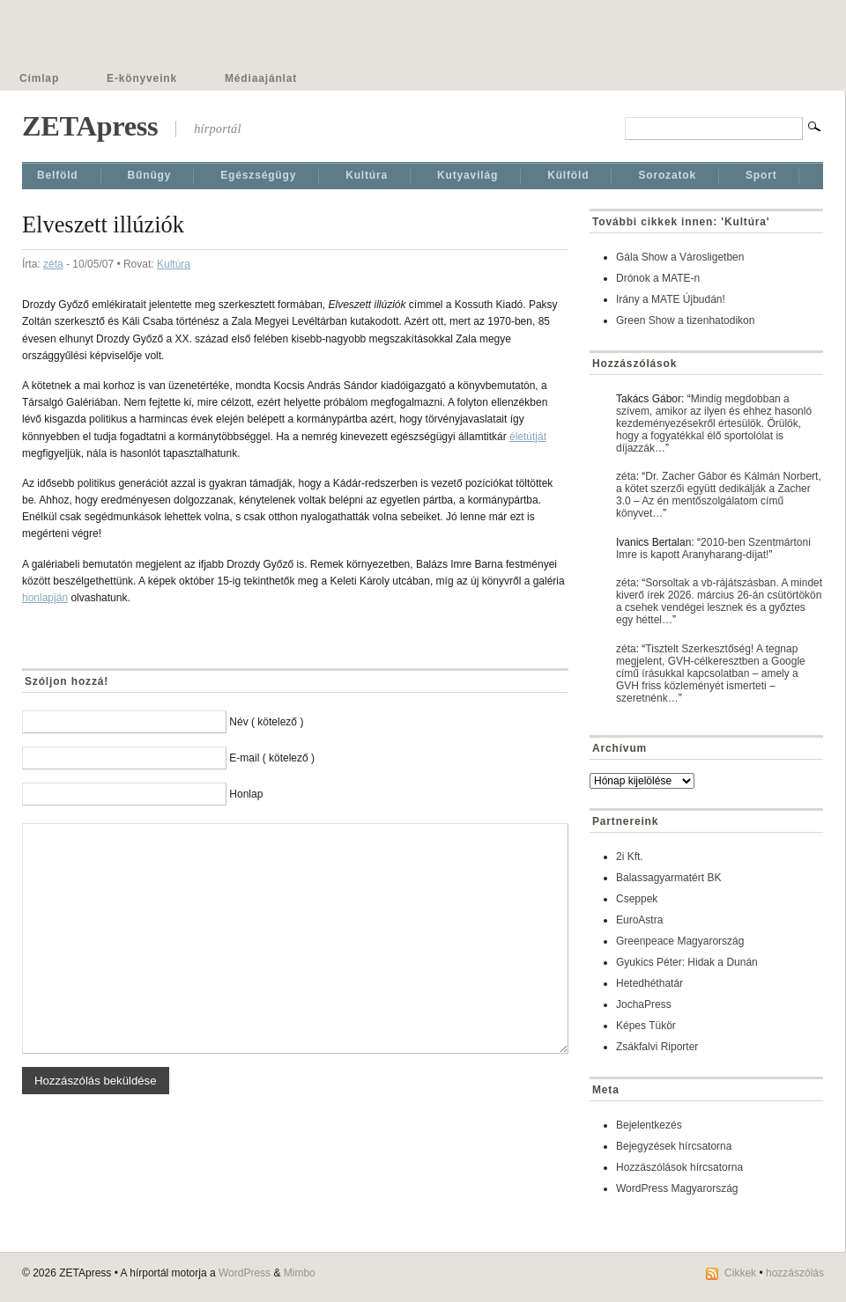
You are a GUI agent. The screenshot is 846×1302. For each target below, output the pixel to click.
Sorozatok (667, 175)
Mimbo (299, 1273)
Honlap (246, 794)
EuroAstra (639, 920)
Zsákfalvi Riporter (657, 1047)
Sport (761, 175)
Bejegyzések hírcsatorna (673, 1146)
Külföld (568, 175)
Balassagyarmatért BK (668, 878)
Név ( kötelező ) (266, 722)
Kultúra (366, 175)
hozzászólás (795, 1273)
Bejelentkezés (649, 1125)
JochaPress (644, 1004)
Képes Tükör (646, 1025)
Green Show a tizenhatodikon (685, 320)
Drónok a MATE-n (658, 278)
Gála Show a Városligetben (680, 257)
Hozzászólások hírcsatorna (679, 1167)
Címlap (39, 78)
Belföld (57, 175)
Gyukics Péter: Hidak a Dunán (687, 962)
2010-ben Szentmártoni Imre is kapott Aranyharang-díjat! (713, 548)
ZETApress (90, 126)
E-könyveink (142, 78)
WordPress (245, 1273)
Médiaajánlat (261, 78)
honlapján (45, 598)
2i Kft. (629, 856)
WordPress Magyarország (677, 1188)
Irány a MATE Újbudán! (670, 299)
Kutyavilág (467, 175)
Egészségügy (258, 175)
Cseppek (636, 899)
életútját (527, 436)
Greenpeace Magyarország (680, 941)
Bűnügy (150, 175)
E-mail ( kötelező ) (272, 758)
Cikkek (740, 1273)
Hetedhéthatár (649, 983)
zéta (53, 264)
